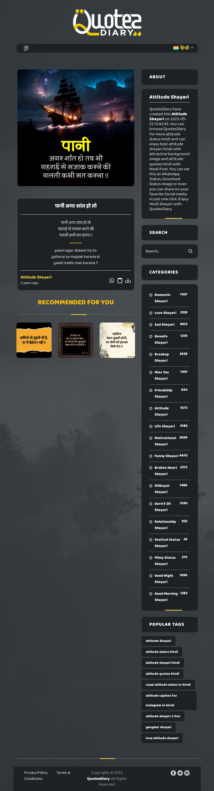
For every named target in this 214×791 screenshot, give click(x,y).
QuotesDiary (98, 779)
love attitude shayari (162, 738)
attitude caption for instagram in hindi (161, 700)
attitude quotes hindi (162, 674)
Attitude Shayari (36, 277)
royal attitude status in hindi (168, 684)
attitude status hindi (162, 652)
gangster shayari (159, 727)
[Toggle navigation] (26, 48)
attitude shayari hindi (163, 663)
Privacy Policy (35, 773)
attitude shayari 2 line (163, 716)
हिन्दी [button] (181, 48)
